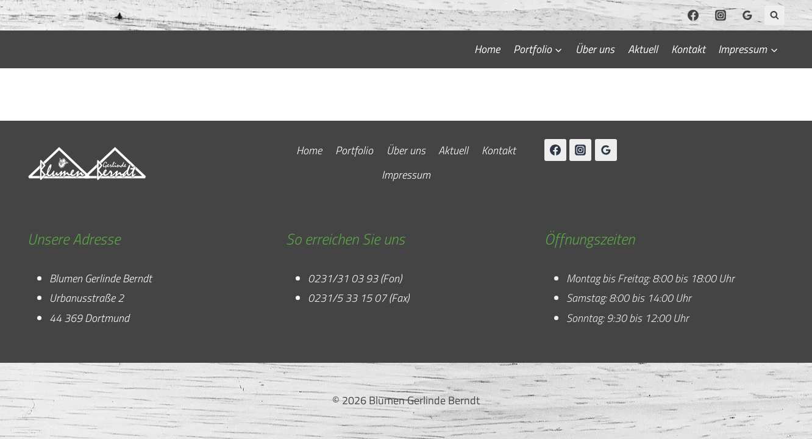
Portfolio (354, 150)
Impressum (406, 174)
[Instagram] (721, 15)
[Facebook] (693, 15)
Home (487, 49)
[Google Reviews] (747, 15)
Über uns (594, 49)
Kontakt (688, 49)
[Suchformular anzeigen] (774, 15)
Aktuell (643, 49)
